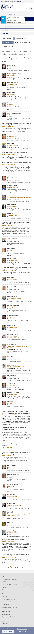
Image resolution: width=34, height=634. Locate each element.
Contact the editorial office (9, 584)
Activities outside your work (9, 607)
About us (4, 597)
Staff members (17, 1)
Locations (4, 582)
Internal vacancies (7, 602)
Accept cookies (8, 631)
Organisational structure (22, 42)
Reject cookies (22, 631)
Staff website (7, 42)
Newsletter (5, 623)
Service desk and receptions (9, 579)
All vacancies (5, 605)
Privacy (4, 587)
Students (11, 1)
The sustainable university (9, 599)
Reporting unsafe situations (9, 617)
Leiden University (5, 1)
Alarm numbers (6, 614)
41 (26, 567)
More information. (22, 629)
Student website (21, 38)
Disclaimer (5, 590)
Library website (8, 47)
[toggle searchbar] (31, 5)
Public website (7, 38)
